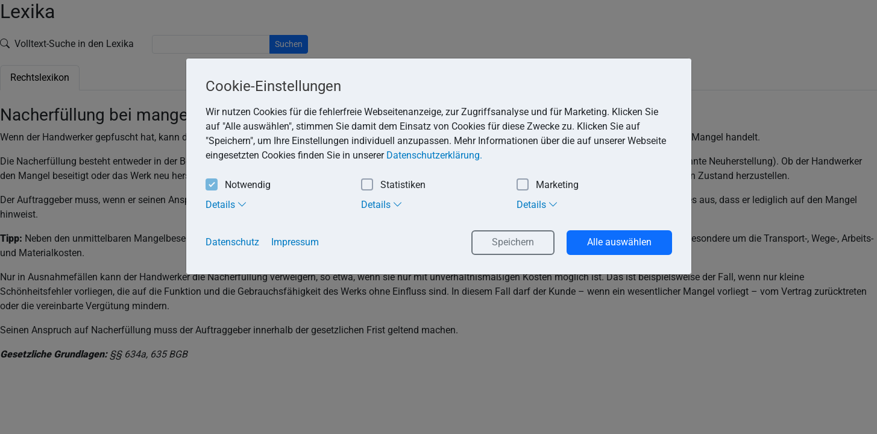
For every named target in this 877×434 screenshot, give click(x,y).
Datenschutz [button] (232, 242)
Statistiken (393, 185)
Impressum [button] (295, 242)
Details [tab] (226, 204)
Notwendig (238, 185)
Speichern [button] (513, 242)
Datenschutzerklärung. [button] (434, 155)
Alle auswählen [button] (619, 242)
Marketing (548, 185)
